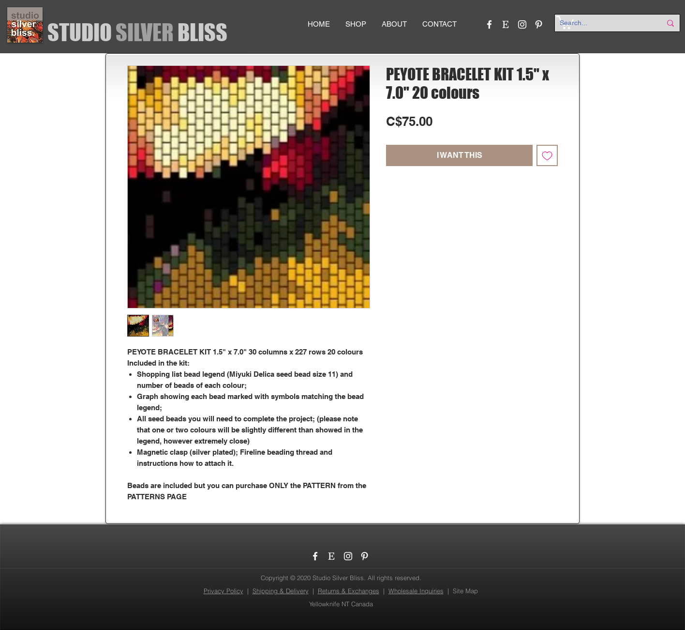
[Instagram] (522, 24)
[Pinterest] (538, 24)
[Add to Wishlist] (547, 155)
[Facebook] (489, 24)
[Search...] (603, 23)
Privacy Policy (223, 591)
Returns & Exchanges (348, 591)
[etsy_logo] (505, 24)
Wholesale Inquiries (416, 591)
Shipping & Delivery (281, 591)
